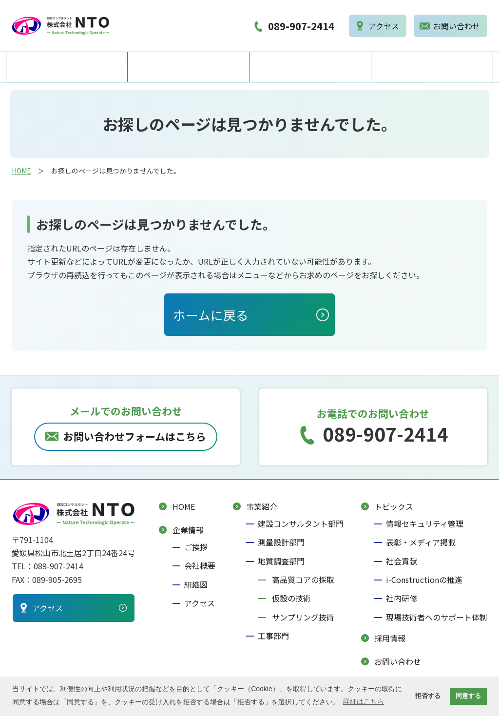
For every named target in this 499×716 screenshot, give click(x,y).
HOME (67, 67)
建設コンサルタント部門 (301, 524)
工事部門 (273, 636)
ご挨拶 (196, 547)
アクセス (199, 604)
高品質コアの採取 (303, 580)
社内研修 (401, 599)
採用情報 (432, 67)
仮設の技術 (291, 599)
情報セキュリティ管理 (424, 524)
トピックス (393, 507)
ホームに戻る (211, 315)
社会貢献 (401, 561)
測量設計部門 (281, 543)
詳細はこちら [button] (363, 701)
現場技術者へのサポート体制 (436, 617)
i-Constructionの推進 (424, 580)
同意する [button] (468, 696)
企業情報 (188, 67)
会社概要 (199, 566)
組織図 (196, 585)
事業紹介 (310, 67)
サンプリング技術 (303, 617)
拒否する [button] (428, 696)
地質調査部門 (281, 561)
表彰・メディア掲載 (421, 543)
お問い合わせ (397, 662)
